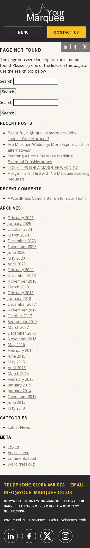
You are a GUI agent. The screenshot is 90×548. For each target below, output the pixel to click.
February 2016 (21, 350)
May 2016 (16, 344)
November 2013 (22, 396)
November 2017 (22, 310)
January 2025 (19, 223)
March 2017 (18, 327)
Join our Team (73, 198)
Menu (23, 32)
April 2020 (17, 264)
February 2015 (21, 379)
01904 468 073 (49, 484)
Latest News (19, 427)
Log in (13, 446)
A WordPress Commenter (30, 198)
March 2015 (18, 373)
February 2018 (21, 292)
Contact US (66, 32)
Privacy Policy (14, 519)
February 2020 (21, 269)
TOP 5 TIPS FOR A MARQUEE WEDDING (43, 167)
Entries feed (18, 452)
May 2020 (16, 258)
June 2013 (16, 402)
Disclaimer (37, 519)
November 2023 (22, 246)
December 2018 (22, 275)
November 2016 (22, 339)
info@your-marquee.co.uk (38, 492)
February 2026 (21, 217)
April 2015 (17, 367)
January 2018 (19, 298)
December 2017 (22, 304)
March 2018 (18, 287)
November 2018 (22, 281)
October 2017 (20, 315)
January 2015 (19, 385)
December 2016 (22, 333)
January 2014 (19, 390)
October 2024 (20, 229)
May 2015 (16, 362)
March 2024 (18, 235)
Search (6, 81)
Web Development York (67, 519)
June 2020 (16, 252)
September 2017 (22, 321)
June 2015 (16, 356)
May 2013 (16, 408)
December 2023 (22, 240)
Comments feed (22, 458)
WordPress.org (21, 464)
